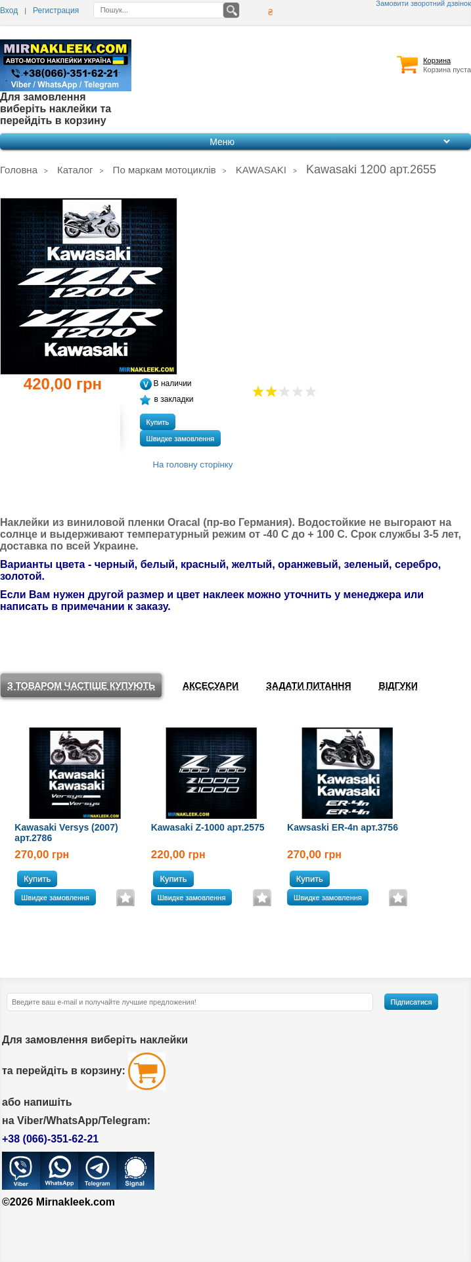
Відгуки (398, 685)
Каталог (75, 169)
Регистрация (56, 10)
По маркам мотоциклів (164, 169)
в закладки (167, 399)
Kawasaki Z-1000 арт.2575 (208, 827)
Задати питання (308, 685)
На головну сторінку (193, 464)
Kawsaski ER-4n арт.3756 (342, 827)
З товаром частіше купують (81, 685)
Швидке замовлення (180, 439)
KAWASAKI (261, 169)
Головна (18, 169)
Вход (9, 10)
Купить (157, 422)
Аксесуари (210, 685)
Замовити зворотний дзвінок (423, 3)
